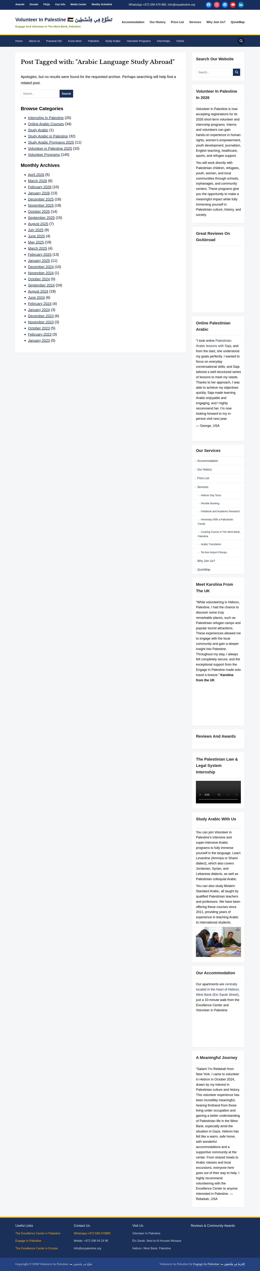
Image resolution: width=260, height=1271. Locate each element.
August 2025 (38, 224)
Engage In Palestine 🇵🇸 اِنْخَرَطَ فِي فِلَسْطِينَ (219, 1264)
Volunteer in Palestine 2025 (50, 148)
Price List (177, 22)
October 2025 (39, 211)
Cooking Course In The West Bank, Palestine (219, 534)
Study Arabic (112, 40)
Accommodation (133, 22)
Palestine (93, 40)
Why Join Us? (216, 22)
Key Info (60, 4)
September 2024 (41, 285)
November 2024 (41, 273)
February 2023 (39, 334)
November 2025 (41, 205)
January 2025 (39, 261)
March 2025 (37, 248)
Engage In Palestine (28, 1240)
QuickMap (238, 22)
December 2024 (41, 267)
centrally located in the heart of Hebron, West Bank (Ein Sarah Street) (218, 989)
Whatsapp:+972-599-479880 (92, 1233)
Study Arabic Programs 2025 (51, 142)
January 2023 (39, 340)
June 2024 (36, 297)
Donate (34, 4)
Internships (163, 40)
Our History (158, 22)
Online (180, 40)
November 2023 (41, 322)
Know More (75, 40)
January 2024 (39, 310)
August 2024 (38, 291)
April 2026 (36, 175)
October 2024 (39, 279)
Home (19, 40)
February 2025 (39, 254)
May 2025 (36, 242)
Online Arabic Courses (46, 124)
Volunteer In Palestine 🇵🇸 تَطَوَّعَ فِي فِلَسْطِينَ (63, 19)
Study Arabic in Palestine (48, 136)
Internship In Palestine (46, 118)
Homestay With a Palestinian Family (215, 521)
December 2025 (41, 199)
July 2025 (36, 230)
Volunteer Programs (139, 40)
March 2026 (37, 181)
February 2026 (39, 187)
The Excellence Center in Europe (36, 1248)
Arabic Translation (211, 544)
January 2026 (39, 193)
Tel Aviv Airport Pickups (214, 552)
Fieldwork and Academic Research (220, 511)
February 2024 (39, 304)
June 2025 (36, 236)
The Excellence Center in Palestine (38, 1233)
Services (195, 22)
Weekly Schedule (102, 4)
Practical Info (54, 40)
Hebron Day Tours (211, 495)
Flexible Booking (210, 503)
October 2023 (39, 328)
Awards (19, 4)
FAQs (47, 4)
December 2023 (41, 316)
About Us (34, 40)
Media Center (78, 4)
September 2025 (41, 218)
